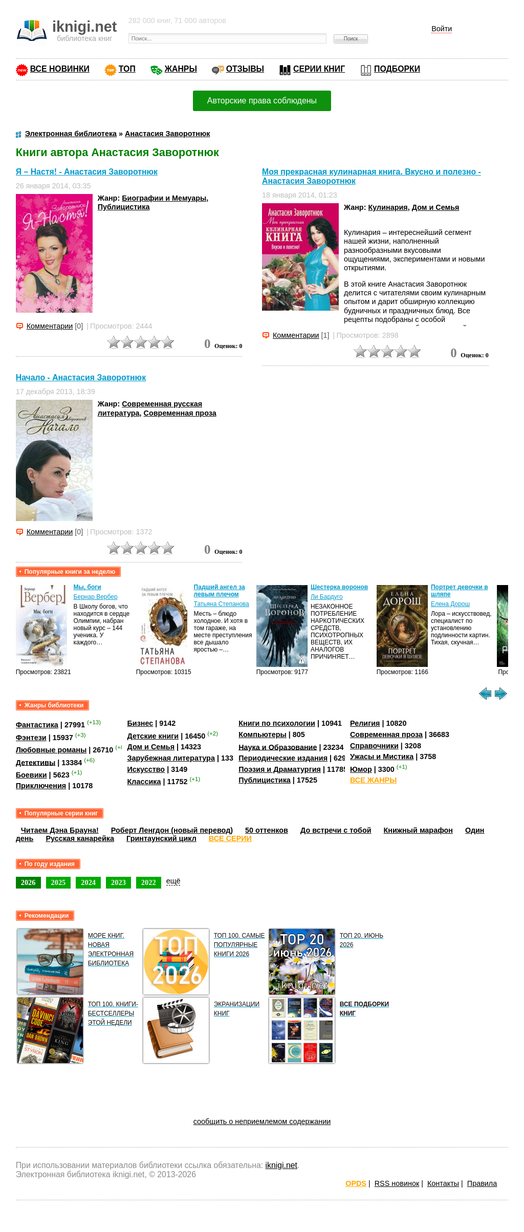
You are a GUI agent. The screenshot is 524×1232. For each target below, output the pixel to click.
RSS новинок (397, 1183)
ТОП (127, 68)
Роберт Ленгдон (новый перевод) (172, 830)
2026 (28, 882)
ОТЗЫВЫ (245, 68)
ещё (173, 881)
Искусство (146, 769)
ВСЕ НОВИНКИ (60, 68)
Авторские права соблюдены (262, 100)
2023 (118, 882)
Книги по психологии (276, 723)
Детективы (36, 762)
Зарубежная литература (170, 758)
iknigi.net (281, 1165)
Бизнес (140, 723)
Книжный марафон (418, 830)
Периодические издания (283, 758)
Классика (144, 781)
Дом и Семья (436, 207)
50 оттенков (266, 830)
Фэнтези (31, 737)
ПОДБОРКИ (397, 68)
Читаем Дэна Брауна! (60, 830)
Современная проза (180, 413)
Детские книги (153, 736)
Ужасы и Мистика (381, 756)
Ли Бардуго (327, 596)
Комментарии (50, 326)
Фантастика (37, 725)
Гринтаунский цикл (161, 838)
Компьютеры (262, 734)
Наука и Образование (277, 747)
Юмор (361, 769)
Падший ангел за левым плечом (219, 590)
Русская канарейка (80, 838)
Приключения (41, 786)
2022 (148, 882)
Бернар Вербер (96, 596)
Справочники (374, 746)
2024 (88, 882)
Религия (365, 723)
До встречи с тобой (336, 830)
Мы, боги (87, 587)
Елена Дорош (450, 604)
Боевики (31, 775)
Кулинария (387, 207)
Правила (482, 1183)
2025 (58, 882)
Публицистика (124, 207)
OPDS (355, 1183)
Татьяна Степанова (221, 604)
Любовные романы (51, 750)
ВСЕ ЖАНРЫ (373, 780)
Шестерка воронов (339, 587)
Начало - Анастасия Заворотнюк (81, 377)
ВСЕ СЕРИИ (230, 838)
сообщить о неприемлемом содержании (262, 1121)
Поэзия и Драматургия (279, 769)
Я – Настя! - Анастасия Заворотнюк (87, 171)
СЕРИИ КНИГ (319, 68)
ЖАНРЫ (181, 68)
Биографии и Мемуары (164, 198)
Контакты (443, 1183)
